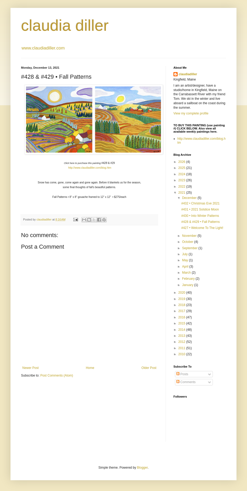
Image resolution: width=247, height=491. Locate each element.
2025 (182, 168)
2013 (182, 336)
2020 (182, 292)
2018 (182, 305)
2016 (182, 317)
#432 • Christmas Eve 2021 (200, 203)
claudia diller (65, 25)
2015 (182, 323)
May (185, 260)
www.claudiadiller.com (43, 48)
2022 (182, 186)
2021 (182, 192)
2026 (182, 162)
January (188, 285)
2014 (182, 330)
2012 (182, 342)
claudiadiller (188, 74)
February (188, 278)
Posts (182, 374)
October (188, 242)
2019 (182, 299)
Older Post (148, 368)
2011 (182, 348)
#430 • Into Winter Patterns (200, 216)
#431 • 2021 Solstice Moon (200, 209)
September (190, 248)
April (185, 266)
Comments (185, 382)
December (190, 198)
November (190, 236)
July (185, 254)
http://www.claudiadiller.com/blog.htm (89, 167)
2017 (182, 311)
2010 (182, 354)
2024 (182, 174)
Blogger (142, 467)
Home (90, 368)
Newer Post (30, 368)
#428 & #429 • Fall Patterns (200, 222)
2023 (182, 180)
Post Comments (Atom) (56, 375)
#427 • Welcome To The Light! (202, 228)
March (187, 272)
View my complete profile (190, 113)
